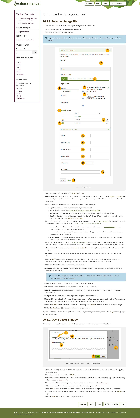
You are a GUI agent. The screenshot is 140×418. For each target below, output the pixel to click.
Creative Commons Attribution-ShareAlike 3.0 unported (56, 412)
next (98, 3)
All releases (20, 74)
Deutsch (19, 89)
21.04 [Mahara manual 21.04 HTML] (18, 69)
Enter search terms (23, 49)
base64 (71, 324)
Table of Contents (25, 14)
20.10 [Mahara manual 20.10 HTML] (18, 72)
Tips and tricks (117, 3)
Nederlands (20, 98)
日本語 (19, 96)
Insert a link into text (25, 40)
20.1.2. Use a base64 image (26, 23)
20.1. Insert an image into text (27, 19)
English (19, 91)
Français (19, 94)
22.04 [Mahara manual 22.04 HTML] (18, 65)
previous (89, 3)
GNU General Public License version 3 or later (87, 412)
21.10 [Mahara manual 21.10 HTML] (18, 67)
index (105, 3)
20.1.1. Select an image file (25, 21)
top (123, 404)
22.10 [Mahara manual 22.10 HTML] (18, 62)
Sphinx (30, 413)
